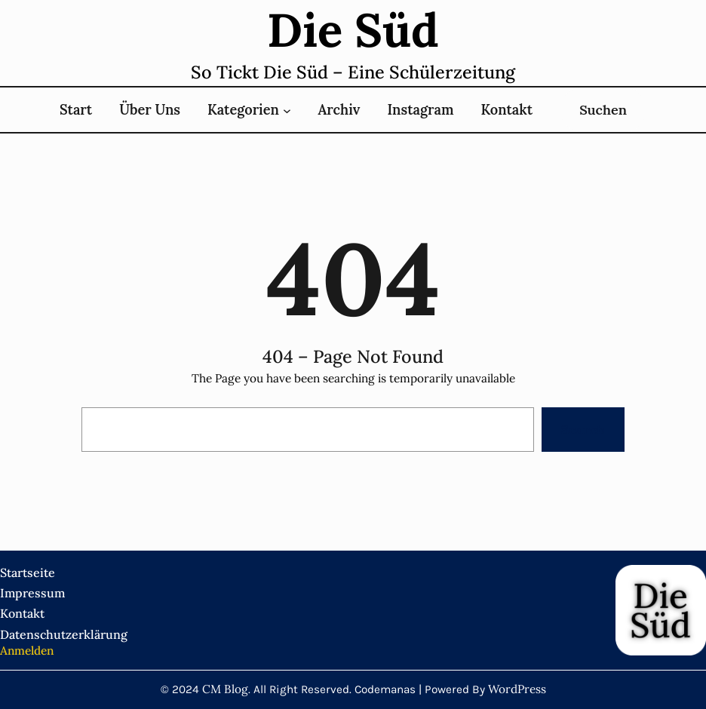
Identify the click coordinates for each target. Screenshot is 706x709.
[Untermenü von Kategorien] (287, 110)
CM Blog (225, 689)
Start (76, 109)
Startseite (27, 572)
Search (583, 429)
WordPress (517, 689)
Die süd (353, 30)
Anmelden (27, 650)
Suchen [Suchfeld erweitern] (603, 109)
